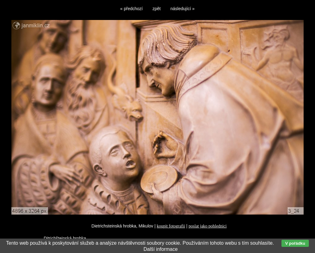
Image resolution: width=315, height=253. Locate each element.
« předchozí (131, 8)
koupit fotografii (171, 226)
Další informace (160, 249)
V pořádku (295, 243)
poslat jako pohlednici (208, 226)
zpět (157, 8)
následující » (182, 8)
